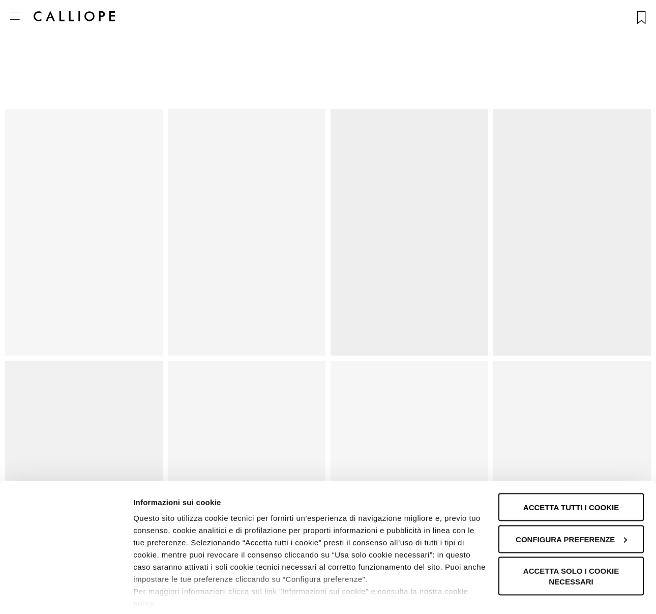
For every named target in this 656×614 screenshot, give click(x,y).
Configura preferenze (571, 503)
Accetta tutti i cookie (571, 470)
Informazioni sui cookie (176, 594)
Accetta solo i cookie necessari (571, 539)
